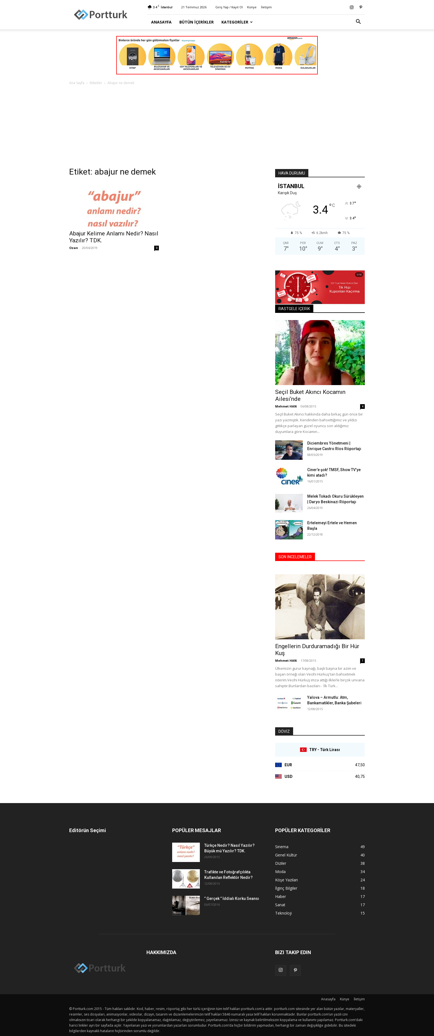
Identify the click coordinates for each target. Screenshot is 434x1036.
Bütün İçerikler (196, 22)
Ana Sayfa (76, 83)
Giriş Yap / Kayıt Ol (229, 7)
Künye (252, 7)
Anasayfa (161, 22)
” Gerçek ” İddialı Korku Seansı (231, 898)
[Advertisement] (217, 127)
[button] (358, 22)
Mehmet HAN (286, 406)
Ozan (73, 248)
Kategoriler (237, 22)
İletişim (266, 7)
